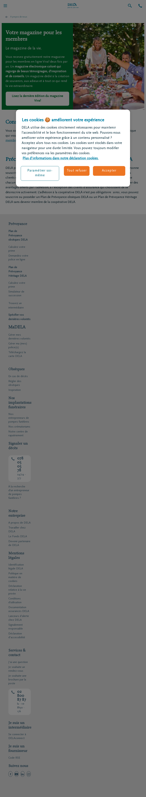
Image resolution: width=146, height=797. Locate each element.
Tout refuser (77, 171)
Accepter (109, 171)
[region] (73, 148)
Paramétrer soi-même (39, 173)
